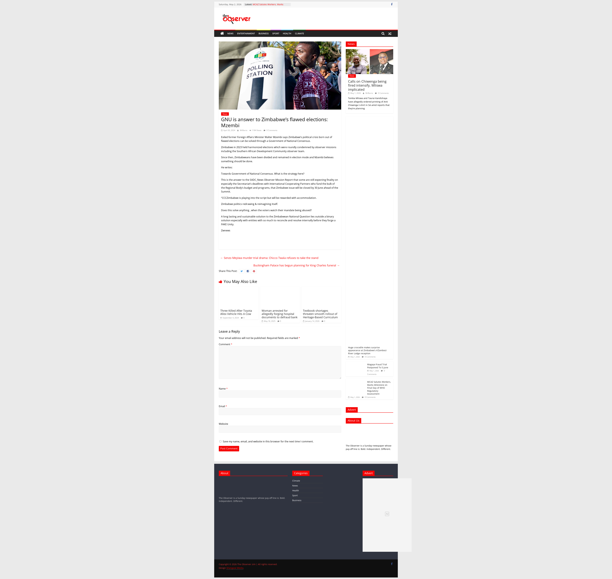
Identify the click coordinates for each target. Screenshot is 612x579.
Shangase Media (234, 567)
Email (223, 406)
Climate (299, 33)
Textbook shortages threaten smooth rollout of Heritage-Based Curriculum (320, 314)
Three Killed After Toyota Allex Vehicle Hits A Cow (236, 312)
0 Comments (270, 130)
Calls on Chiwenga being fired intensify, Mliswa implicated (367, 85)
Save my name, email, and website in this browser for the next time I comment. (268, 441)
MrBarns (244, 130)
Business (264, 33)
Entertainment (246, 33)
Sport (275, 33)
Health (287, 33)
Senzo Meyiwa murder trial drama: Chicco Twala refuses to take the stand (269, 258)
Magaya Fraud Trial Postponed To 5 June (377, 366)
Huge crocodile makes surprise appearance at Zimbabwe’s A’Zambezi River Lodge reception (367, 350)
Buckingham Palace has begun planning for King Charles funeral (296, 265)
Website (223, 424)
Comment (225, 344)
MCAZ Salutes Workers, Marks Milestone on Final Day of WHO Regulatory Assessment (379, 387)
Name (223, 388)
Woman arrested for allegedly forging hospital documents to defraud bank (279, 314)
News (230, 33)
